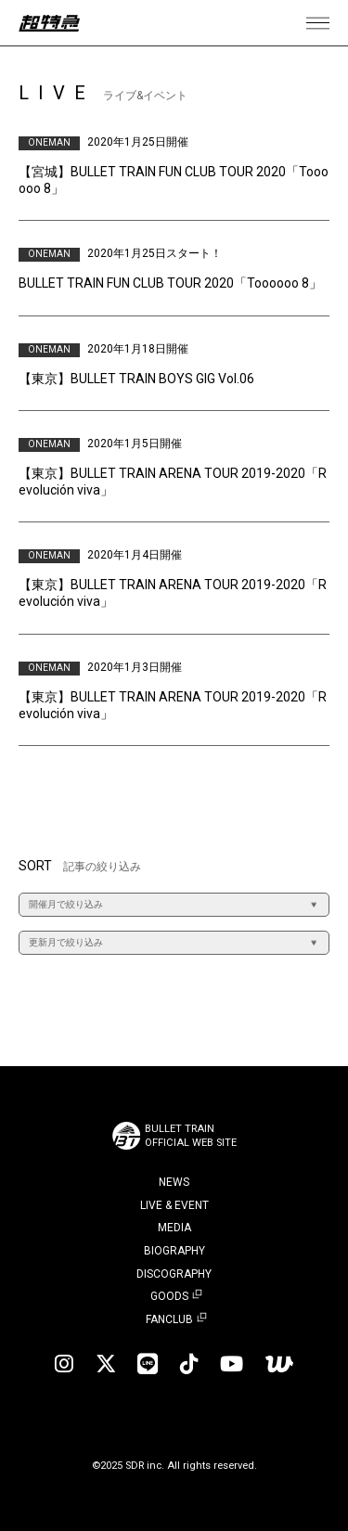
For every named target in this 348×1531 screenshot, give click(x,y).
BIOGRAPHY (174, 1250)
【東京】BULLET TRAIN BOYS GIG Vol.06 (136, 378)
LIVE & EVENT (174, 1205)
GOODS (169, 1297)
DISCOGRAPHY (174, 1273)
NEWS (174, 1182)
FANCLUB (169, 1320)
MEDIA (174, 1227)
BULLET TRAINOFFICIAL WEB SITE (191, 1136)
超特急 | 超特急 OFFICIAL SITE (49, 23)
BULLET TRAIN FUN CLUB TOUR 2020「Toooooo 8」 (170, 283)
